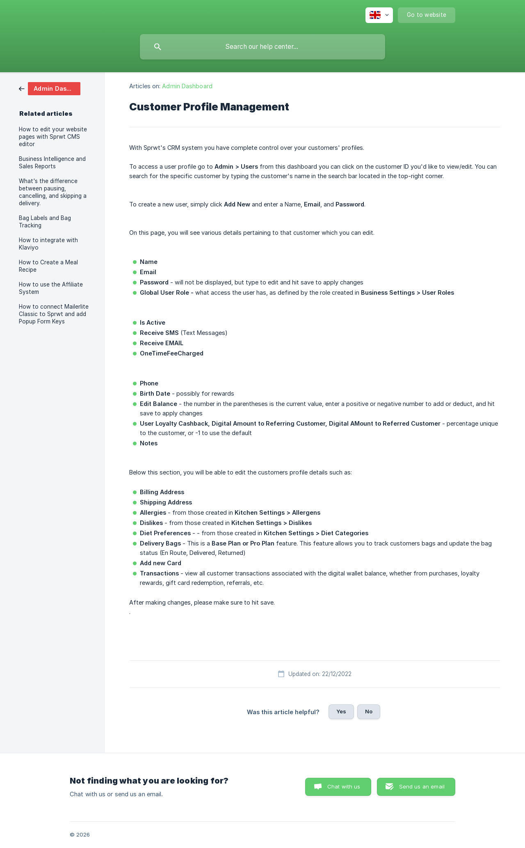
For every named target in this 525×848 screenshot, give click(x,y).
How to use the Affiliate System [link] (51, 288)
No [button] (368, 711)
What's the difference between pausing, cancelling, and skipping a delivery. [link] (53, 192)
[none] (379, 15)
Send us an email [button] (422, 786)
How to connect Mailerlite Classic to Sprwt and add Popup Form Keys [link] (54, 314)
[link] (49, 88)
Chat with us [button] (344, 786)
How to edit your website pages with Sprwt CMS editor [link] (53, 136)
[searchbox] (262, 47)
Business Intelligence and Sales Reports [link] (52, 163)
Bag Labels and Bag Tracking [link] (45, 222)
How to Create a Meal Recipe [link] (48, 266)
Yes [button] (341, 711)
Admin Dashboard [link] (187, 86)
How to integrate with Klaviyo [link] (48, 244)
